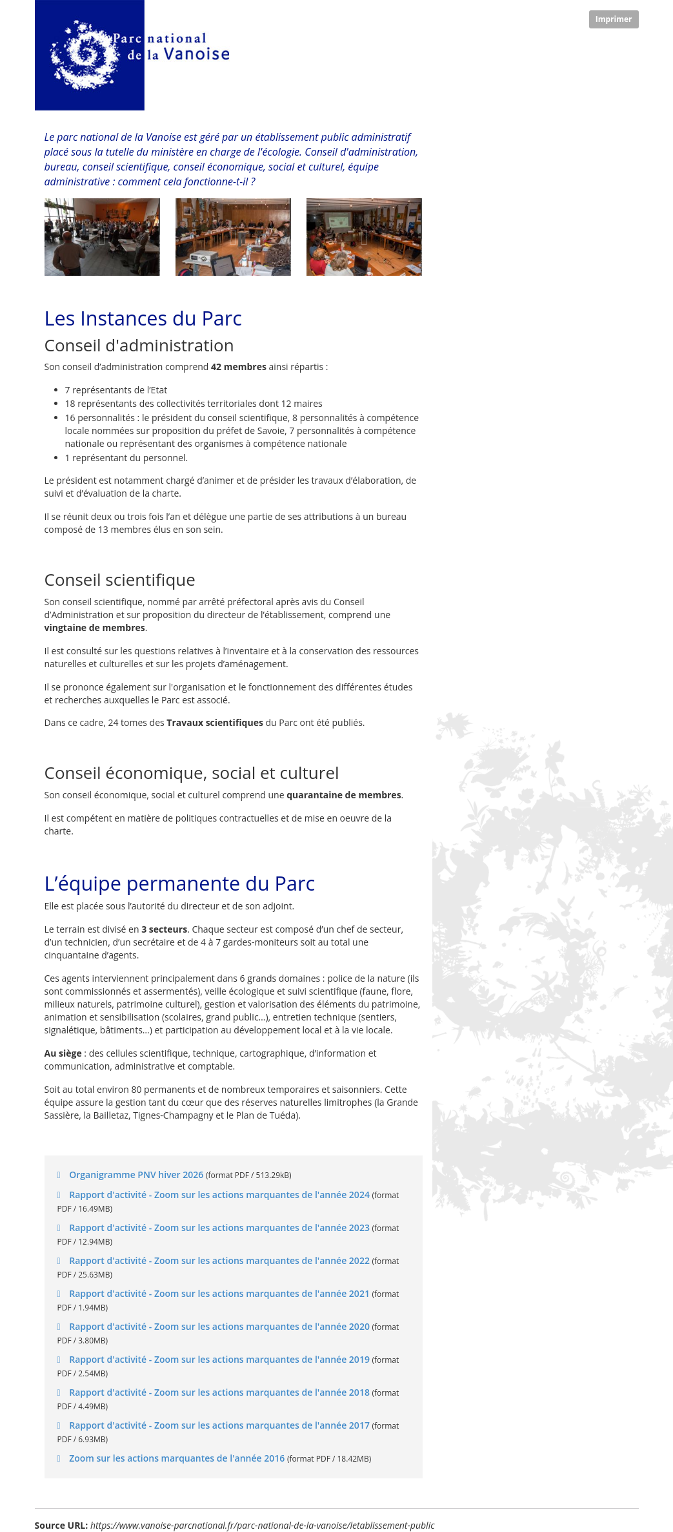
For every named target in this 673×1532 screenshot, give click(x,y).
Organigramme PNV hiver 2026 (136, 1174)
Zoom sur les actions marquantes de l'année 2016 (177, 1458)
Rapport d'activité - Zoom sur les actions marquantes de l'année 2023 (219, 1227)
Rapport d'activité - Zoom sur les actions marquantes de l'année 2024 (219, 1194)
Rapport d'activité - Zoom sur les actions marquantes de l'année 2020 (219, 1326)
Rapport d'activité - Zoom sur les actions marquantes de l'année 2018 (219, 1392)
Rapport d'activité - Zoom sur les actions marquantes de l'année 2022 (219, 1260)
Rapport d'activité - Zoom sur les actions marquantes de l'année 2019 (219, 1359)
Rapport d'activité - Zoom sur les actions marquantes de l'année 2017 (219, 1425)
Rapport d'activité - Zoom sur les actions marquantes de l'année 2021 (219, 1293)
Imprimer (614, 19)
